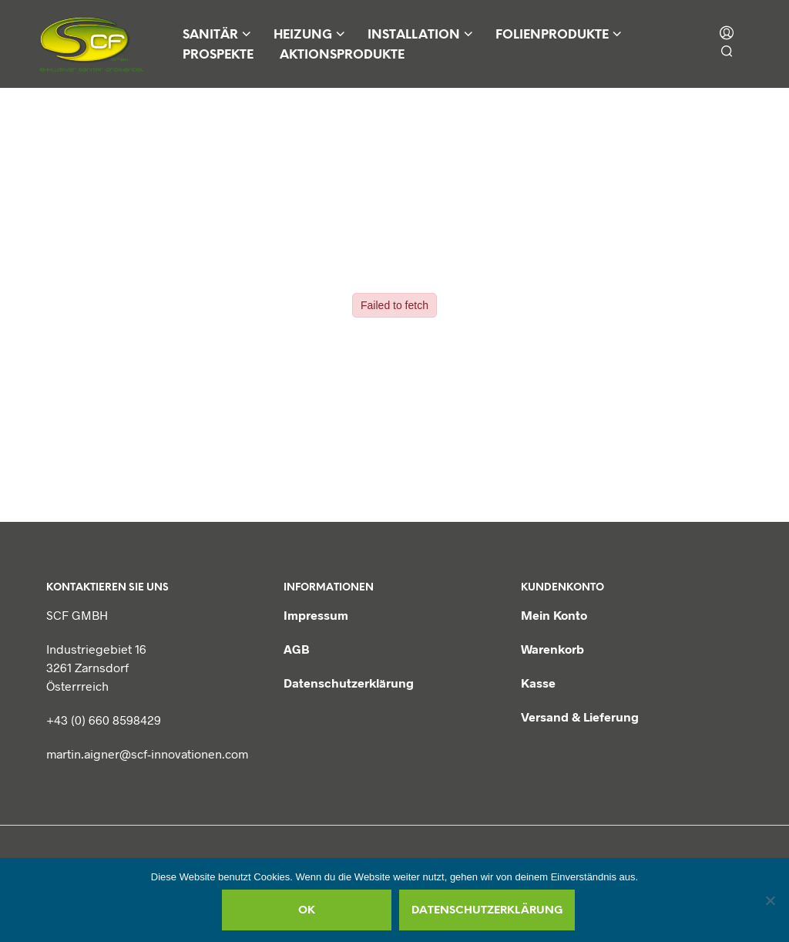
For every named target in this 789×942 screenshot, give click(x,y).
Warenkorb (552, 648)
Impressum (316, 614)
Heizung (303, 35)
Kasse (538, 682)
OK (306, 911)
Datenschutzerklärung (349, 682)
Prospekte (218, 55)
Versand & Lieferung (580, 716)
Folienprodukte (552, 35)
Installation (414, 35)
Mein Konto (554, 614)
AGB (297, 648)
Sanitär (210, 35)
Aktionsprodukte (342, 55)
